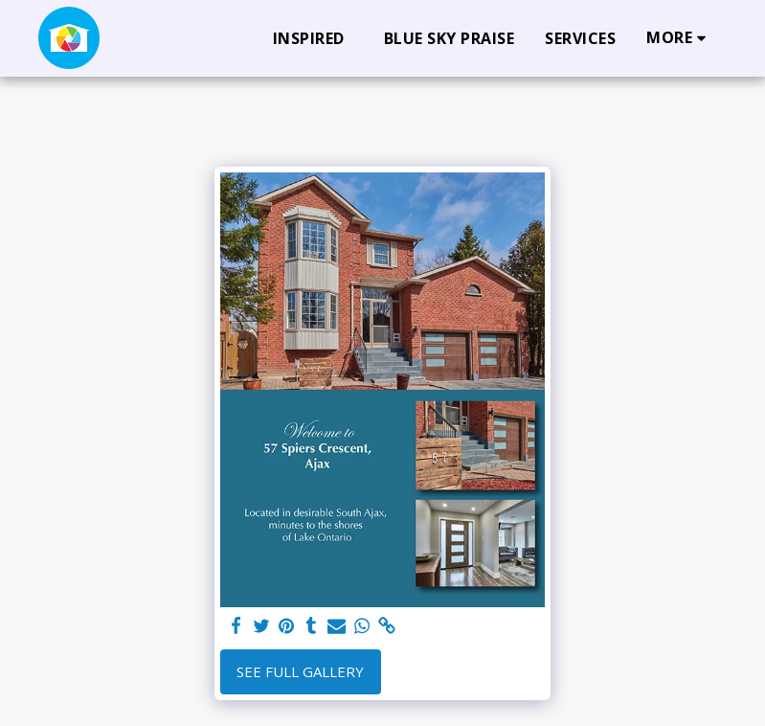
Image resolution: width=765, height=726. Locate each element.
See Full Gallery (300, 671)
